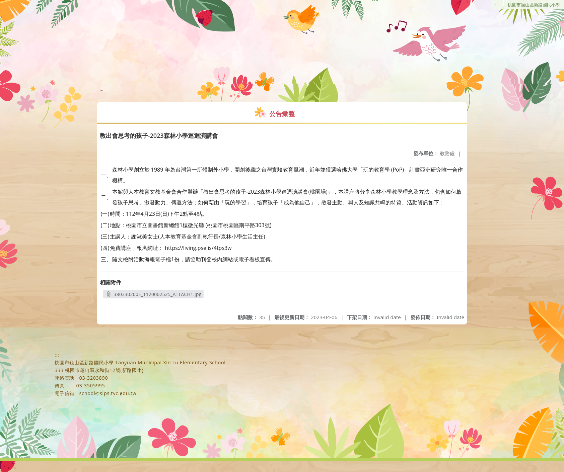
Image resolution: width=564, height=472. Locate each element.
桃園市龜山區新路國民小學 (534, 5)
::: (497, 5)
